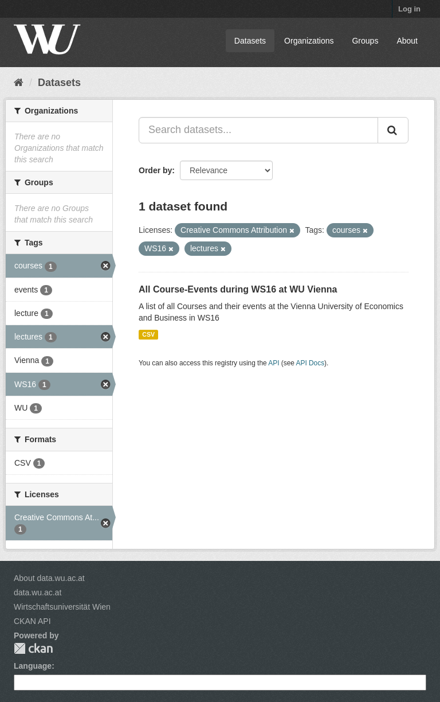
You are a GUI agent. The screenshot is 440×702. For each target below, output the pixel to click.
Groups (365, 40)
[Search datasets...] (258, 130)
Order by (155, 170)
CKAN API (32, 621)
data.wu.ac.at (37, 592)
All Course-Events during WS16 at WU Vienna (238, 289)
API (273, 363)
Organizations (308, 40)
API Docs (310, 363)
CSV (148, 334)
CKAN (33, 648)
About (407, 40)
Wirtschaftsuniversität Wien (62, 606)
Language (33, 665)
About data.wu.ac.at (49, 578)
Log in (409, 9)
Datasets (250, 40)
